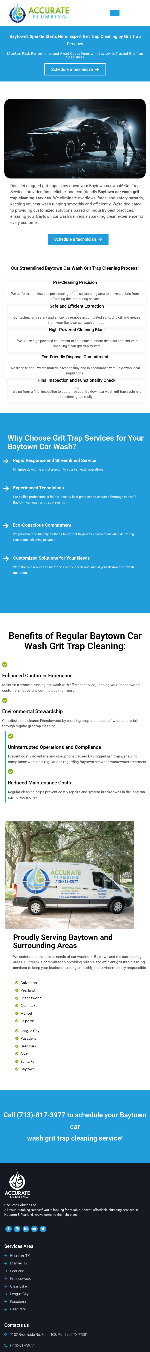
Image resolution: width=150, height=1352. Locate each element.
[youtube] (34, 1229)
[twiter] (43, 1229)
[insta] (17, 1229)
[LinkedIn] (26, 1229)
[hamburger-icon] (114, 13)
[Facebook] (8, 1229)
